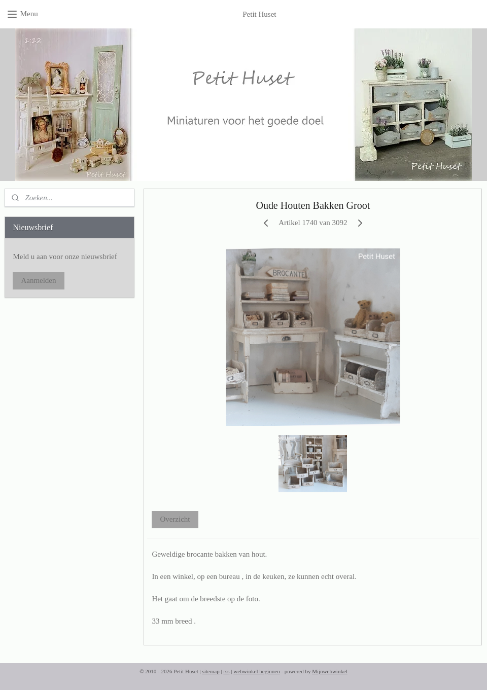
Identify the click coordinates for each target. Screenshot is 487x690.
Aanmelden (38, 280)
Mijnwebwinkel (329, 671)
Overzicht (175, 519)
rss (226, 671)
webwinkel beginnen (256, 671)
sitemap (210, 671)
